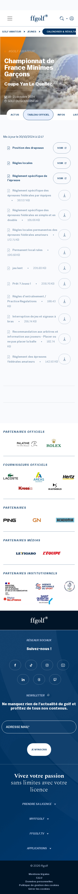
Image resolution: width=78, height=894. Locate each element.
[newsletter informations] (48, 696)
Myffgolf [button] (37, 818)
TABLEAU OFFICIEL (38, 114)
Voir (60, 148)
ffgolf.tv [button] (37, 833)
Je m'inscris (39, 749)
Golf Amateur (11, 31)
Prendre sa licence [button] (37, 804)
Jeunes (31, 31)
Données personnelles (39, 881)
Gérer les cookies (39, 889)
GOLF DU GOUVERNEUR (23, 101)
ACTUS (15, 114)
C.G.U (39, 878)
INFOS (61, 114)
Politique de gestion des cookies (39, 885)
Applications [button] (37, 848)
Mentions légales (39, 874)
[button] (10, 18)
